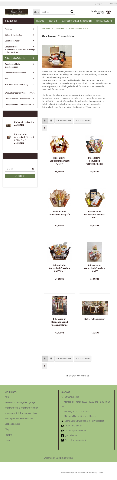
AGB (7, 397)
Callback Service (12, 424)
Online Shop (11, 21)
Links (7, 440)
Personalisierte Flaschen (15, 73)
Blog (7, 429)
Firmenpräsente (104, 21)
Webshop (48, 458)
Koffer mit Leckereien (94, 319)
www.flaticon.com (83, 472)
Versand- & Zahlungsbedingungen (20, 402)
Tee (6, 79)
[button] (45, 121)
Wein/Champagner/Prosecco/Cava (20, 93)
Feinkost (8, 29)
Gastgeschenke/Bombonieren (77, 21)
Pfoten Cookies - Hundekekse (17, 99)
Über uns (53, 21)
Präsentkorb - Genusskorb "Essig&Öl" (59, 213)
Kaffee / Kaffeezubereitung (16, 84)
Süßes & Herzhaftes (13, 35)
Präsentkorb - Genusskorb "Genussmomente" (94, 161)
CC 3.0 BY (100, 472)
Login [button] (98, 4)
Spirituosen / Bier (12, 41)
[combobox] (63, 121)
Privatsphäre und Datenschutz (19, 418)
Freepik (72, 472)
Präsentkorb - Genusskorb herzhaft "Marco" (59, 161)
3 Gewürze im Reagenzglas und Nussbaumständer (59, 322)
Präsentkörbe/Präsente (15, 58)
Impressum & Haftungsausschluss (21, 413)
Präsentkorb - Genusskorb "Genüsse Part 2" (94, 214)
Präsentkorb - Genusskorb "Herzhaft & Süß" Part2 (59, 268)
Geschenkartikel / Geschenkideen (12, 65)
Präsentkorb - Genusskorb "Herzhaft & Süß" (94, 268)
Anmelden (20, 176)
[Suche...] (36, 12)
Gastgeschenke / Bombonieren (18, 105)
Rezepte (40, 21)
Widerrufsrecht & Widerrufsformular (21, 408)
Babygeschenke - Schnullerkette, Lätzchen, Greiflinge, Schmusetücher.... (20, 49)
